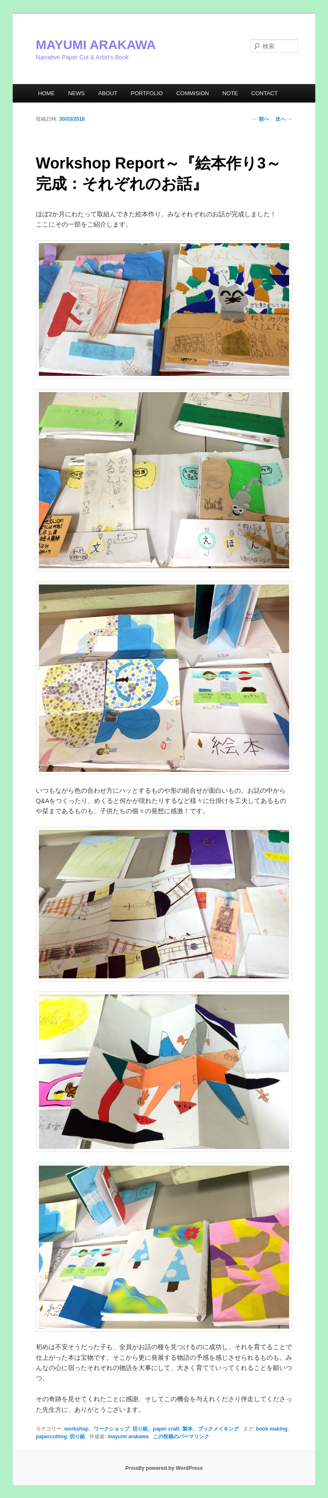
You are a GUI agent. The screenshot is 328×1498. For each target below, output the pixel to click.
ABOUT (107, 93)
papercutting (51, 1437)
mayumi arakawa (128, 1437)
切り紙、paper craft (155, 1429)
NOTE (230, 93)
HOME (46, 93)
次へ (283, 119)
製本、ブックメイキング (210, 1429)
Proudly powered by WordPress (163, 1468)
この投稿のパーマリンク (181, 1437)
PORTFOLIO (147, 93)
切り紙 (77, 1437)
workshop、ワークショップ (96, 1429)
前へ (260, 119)
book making (271, 1429)
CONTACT (264, 93)
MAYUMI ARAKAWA (96, 45)
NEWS (76, 93)
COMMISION (192, 93)
